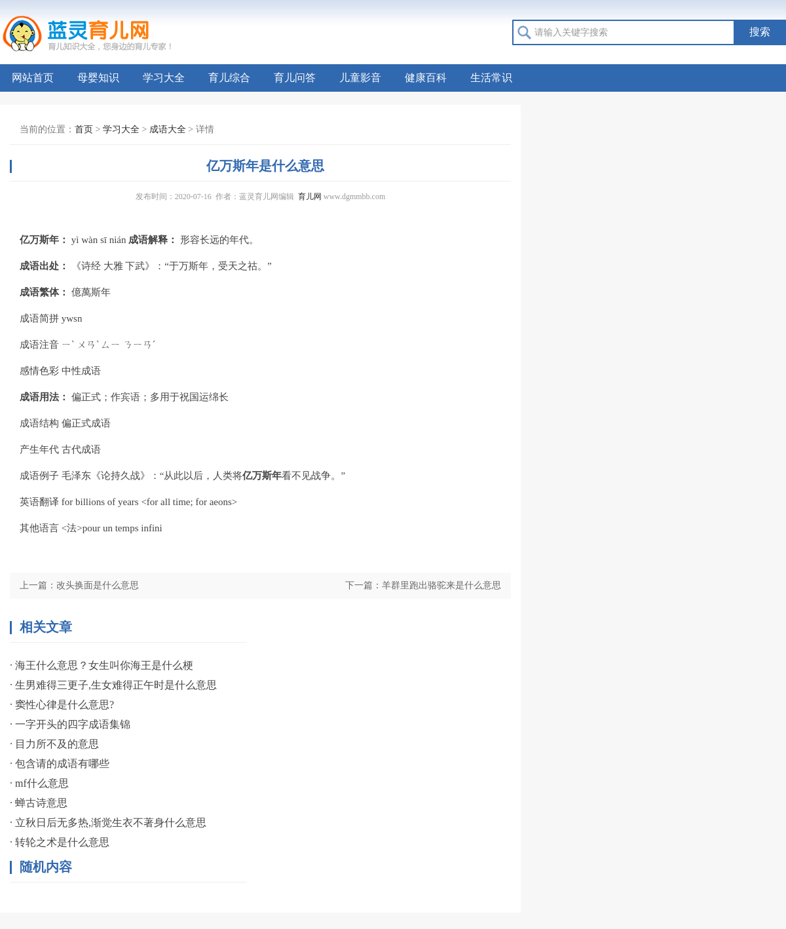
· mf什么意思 (39, 783)
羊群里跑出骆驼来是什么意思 (441, 585)
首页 (84, 129)
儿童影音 (360, 77)
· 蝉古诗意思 (38, 802)
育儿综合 (229, 77)
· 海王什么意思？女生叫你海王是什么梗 (101, 665)
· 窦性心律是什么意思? (62, 704)
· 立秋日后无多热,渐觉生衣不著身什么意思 (108, 822)
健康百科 (426, 77)
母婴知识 (98, 77)
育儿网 (310, 196)
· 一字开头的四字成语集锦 (70, 724)
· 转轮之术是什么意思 (59, 842)
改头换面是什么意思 (97, 585)
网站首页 (33, 77)
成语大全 (167, 129)
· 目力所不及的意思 (54, 743)
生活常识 (491, 77)
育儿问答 (295, 77)
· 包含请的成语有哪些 (59, 763)
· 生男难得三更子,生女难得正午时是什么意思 (113, 685)
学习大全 (164, 77)
